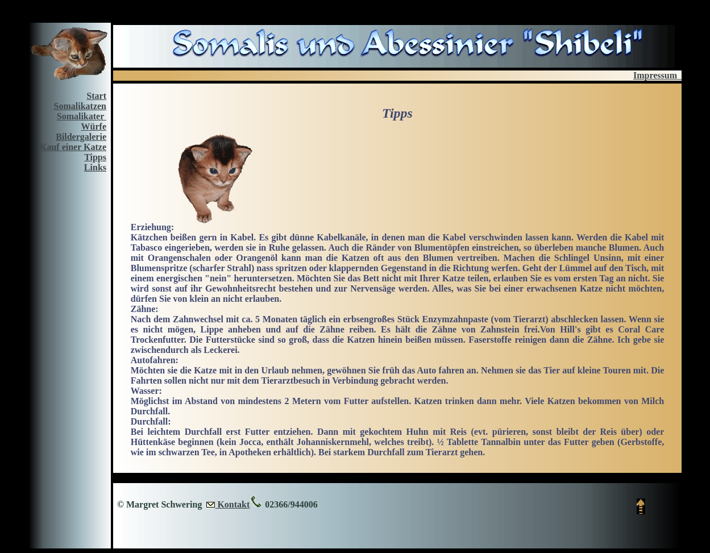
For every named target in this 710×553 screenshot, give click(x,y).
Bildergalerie (81, 137)
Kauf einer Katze (73, 147)
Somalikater (81, 116)
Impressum (657, 75)
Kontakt (232, 504)
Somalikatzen (80, 106)
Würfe (93, 126)
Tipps (95, 157)
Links (95, 167)
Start (96, 96)
